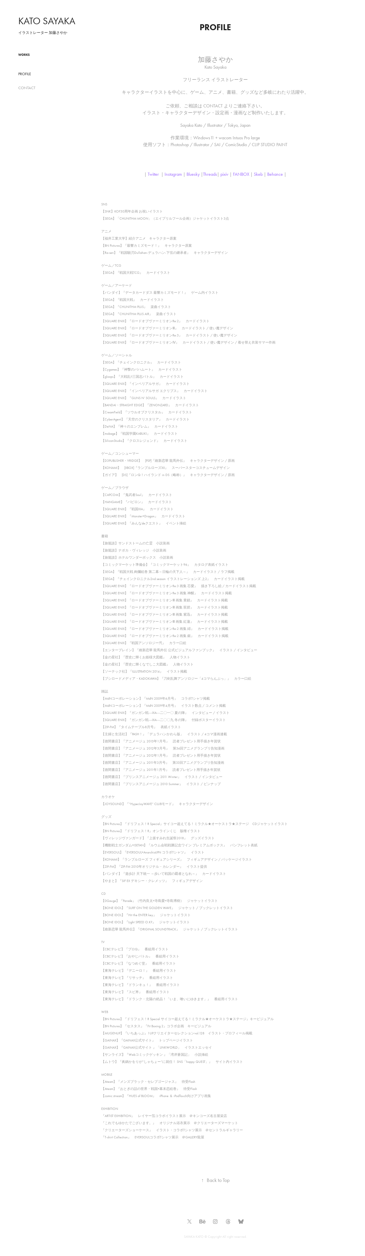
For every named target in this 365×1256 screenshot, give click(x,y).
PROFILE (24, 74)
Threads (210, 174)
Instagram (173, 174)
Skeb (258, 174)
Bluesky (193, 174)
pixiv (224, 174)
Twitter (153, 174)
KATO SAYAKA (46, 21)
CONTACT (26, 87)
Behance (275, 174)
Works (24, 55)
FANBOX (241, 174)
